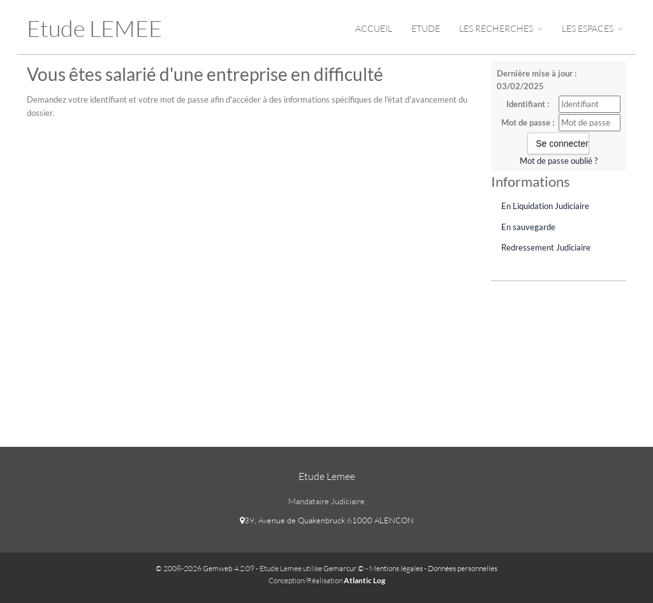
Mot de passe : (527, 122)
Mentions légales (396, 568)
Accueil (373, 28)
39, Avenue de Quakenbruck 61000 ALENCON (327, 520)
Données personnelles (462, 568)
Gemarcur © (343, 568)
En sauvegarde (528, 227)
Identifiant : (527, 104)
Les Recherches (501, 28)
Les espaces (592, 28)
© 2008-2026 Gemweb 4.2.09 (205, 568)
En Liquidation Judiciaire (545, 206)
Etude (425, 28)
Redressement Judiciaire (546, 247)
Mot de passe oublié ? (559, 161)
